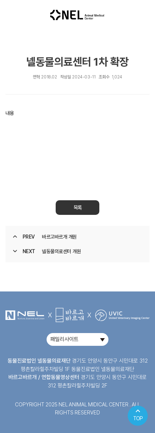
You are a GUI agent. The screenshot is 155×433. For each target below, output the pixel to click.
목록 (77, 207)
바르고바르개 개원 (59, 237)
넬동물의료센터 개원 (61, 251)
